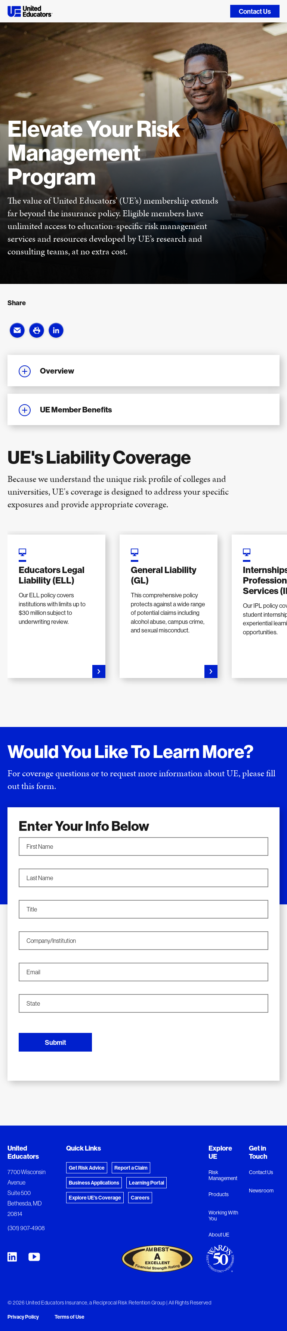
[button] (17, 330)
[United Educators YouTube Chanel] (34, 1257)
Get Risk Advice (87, 1167)
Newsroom (261, 1191)
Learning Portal (146, 1182)
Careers (140, 1197)
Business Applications (94, 1182)
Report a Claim (131, 1167)
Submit (55, 1042)
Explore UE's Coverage (95, 1197)
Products (219, 1194)
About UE (219, 1235)
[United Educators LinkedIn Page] (12, 1257)
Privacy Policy (23, 1317)
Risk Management (223, 1175)
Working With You (223, 1216)
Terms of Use (69, 1317)
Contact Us (255, 11)
